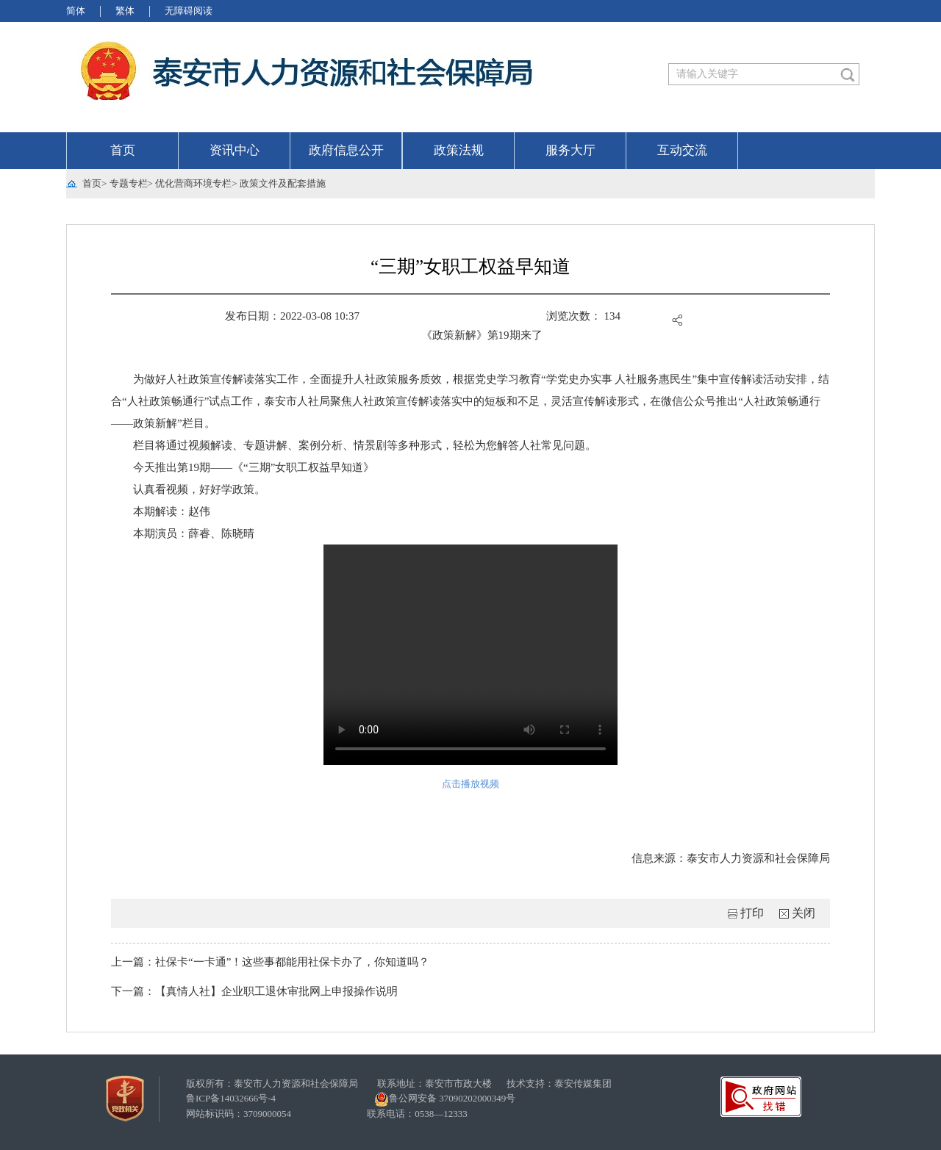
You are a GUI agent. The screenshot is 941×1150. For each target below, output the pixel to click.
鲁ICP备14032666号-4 (231, 1098)
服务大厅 (570, 150)
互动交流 (682, 150)
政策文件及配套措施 (283, 183)
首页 (122, 150)
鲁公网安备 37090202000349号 (444, 1099)
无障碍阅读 (188, 10)
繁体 (125, 10)
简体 (75, 10)
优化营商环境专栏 (193, 183)
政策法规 (459, 150)
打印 (752, 913)
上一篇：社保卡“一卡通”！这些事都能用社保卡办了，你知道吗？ (270, 962)
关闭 (803, 913)
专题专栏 (129, 183)
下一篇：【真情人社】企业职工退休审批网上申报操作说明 (254, 991)
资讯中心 (235, 150)
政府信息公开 (346, 150)
